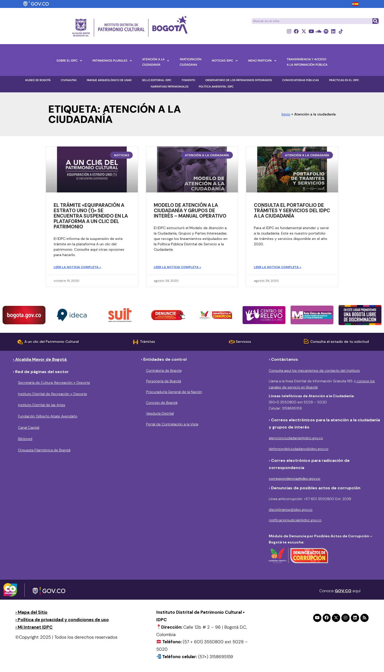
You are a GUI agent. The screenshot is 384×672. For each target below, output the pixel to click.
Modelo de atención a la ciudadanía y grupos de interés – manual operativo (190, 210)
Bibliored (25, 438)
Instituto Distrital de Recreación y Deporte (52, 394)
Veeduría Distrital (160, 413)
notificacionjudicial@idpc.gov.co (295, 520)
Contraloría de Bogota (163, 370)
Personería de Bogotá (163, 381)
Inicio (286, 114)
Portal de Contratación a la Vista (172, 424)
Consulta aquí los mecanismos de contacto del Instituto (314, 370)
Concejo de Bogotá (161, 402)
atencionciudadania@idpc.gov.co (296, 438)
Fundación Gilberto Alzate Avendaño (47, 416)
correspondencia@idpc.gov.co (294, 478)
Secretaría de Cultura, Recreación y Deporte (54, 382)
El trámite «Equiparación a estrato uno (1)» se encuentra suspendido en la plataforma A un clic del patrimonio (91, 216)
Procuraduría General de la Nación (174, 391)
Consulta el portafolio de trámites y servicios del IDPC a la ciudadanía (292, 210)
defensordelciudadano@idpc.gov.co (298, 448)
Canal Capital (28, 427)
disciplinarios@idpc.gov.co (290, 509)
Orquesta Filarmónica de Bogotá (44, 450)
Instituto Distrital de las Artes (41, 405)
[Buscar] (375, 21)
